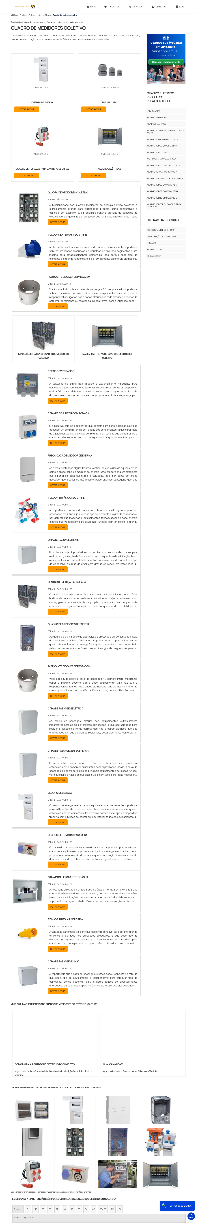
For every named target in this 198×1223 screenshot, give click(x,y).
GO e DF (103, 1143)
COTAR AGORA (26, 108)
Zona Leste (77, 1172)
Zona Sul (64, 1172)
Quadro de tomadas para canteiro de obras (165, 131)
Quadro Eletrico (155, 249)
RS (72, 1143)
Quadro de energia (37, 22)
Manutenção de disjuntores (161, 236)
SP (50, 1143)
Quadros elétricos (156, 124)
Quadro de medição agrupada (162, 185)
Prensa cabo (52, 22)
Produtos (111, 7)
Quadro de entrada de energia (162, 139)
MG (35, 1143)
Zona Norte (36, 1172)
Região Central (20, 1172)
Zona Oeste (50, 1172)
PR (57, 1143)
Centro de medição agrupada (161, 158)
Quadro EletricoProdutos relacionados (160, 97)
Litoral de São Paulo (115, 1172)
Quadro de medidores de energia (163, 165)
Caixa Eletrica (154, 256)
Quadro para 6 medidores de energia (165, 178)
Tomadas (151, 243)
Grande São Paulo (94, 1172)
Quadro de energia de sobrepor (162, 198)
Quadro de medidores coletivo (162, 191)
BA (86, 1143)
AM (112, 1143)
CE (93, 1143)
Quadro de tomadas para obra (70, 22)
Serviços (135, 7)
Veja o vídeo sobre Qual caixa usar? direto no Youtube (130, 1005)
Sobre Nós (159, 7)
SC (64, 1143)
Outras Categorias (163, 220)
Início (91, 7)
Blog (180, 7)
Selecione (18, 1143)
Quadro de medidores (158, 152)
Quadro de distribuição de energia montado (164, 205)
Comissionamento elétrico (160, 230)
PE (79, 1143)
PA (120, 1143)
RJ (28, 1143)
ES (43, 1143)
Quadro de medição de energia (162, 145)
